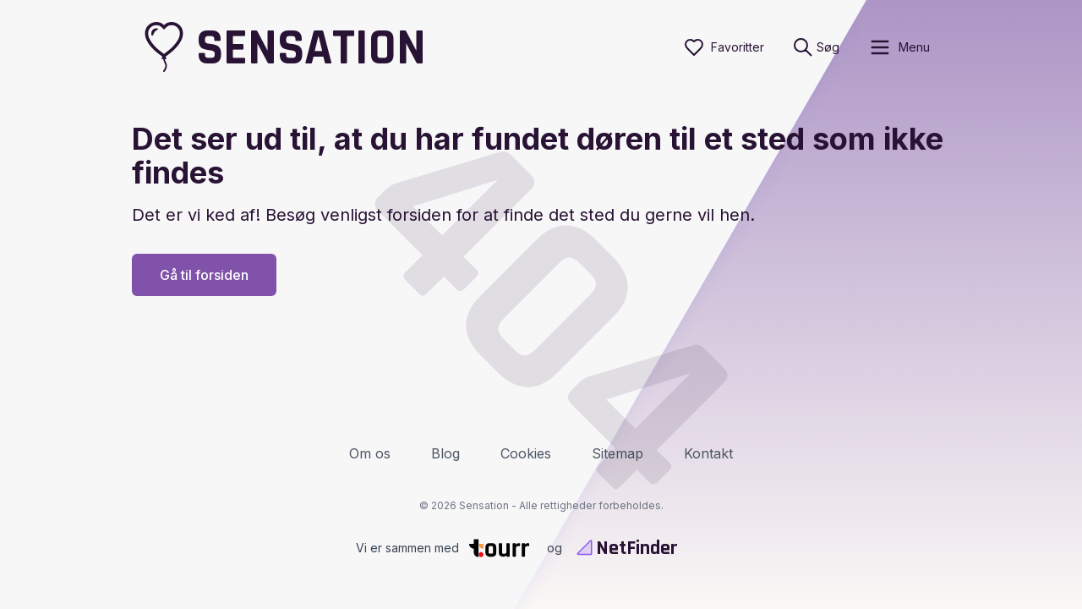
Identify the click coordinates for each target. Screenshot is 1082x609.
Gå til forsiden (204, 274)
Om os (370, 453)
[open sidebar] (899, 47)
